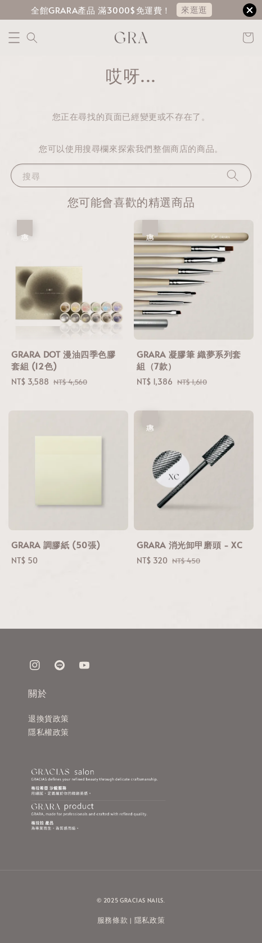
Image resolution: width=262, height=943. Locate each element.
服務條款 (112, 920)
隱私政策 (149, 920)
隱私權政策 (48, 732)
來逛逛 (194, 9)
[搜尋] (233, 175)
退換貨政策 (48, 718)
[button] (14, 37)
